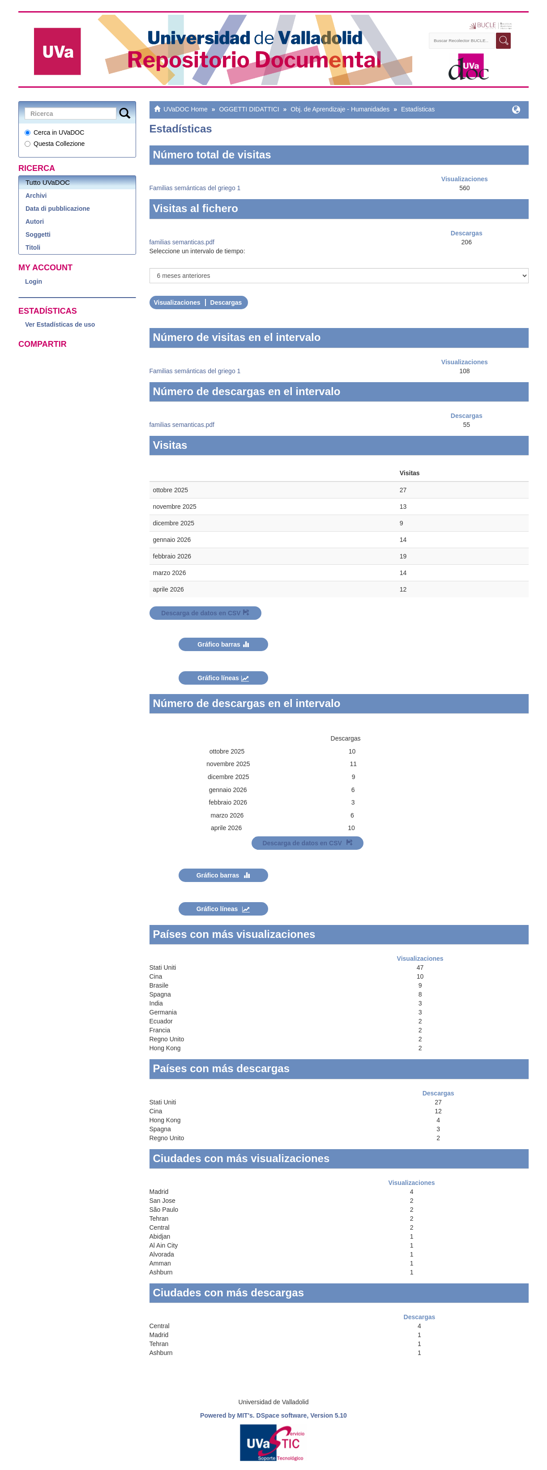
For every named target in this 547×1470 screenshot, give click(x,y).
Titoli (33, 247)
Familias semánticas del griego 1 (195, 188)
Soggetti (38, 234)
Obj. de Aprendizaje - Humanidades (340, 109)
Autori (35, 221)
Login (33, 281)
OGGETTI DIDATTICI (249, 109)
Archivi (36, 195)
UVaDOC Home (185, 109)
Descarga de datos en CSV (205, 613)
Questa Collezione (55, 143)
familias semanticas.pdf (182, 242)
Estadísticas (418, 109)
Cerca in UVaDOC (54, 132)
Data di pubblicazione (58, 208)
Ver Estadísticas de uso (60, 324)
